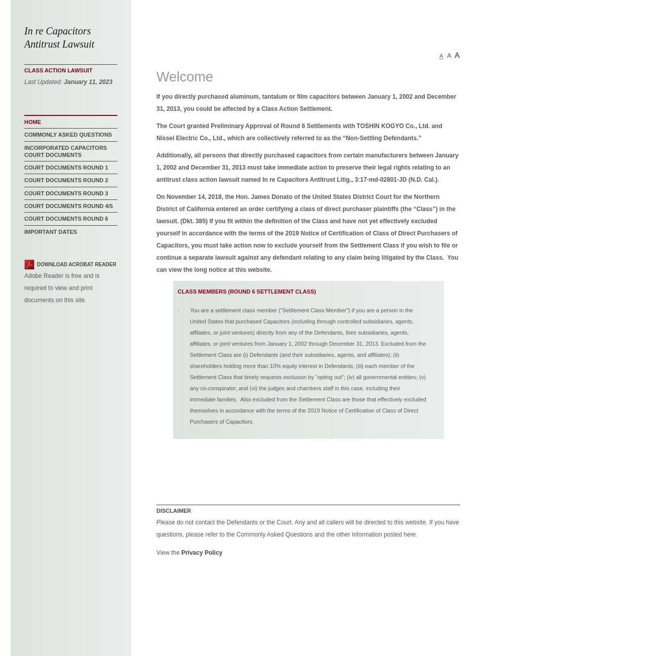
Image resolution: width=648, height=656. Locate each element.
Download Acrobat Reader (76, 264)
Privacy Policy (201, 552)
